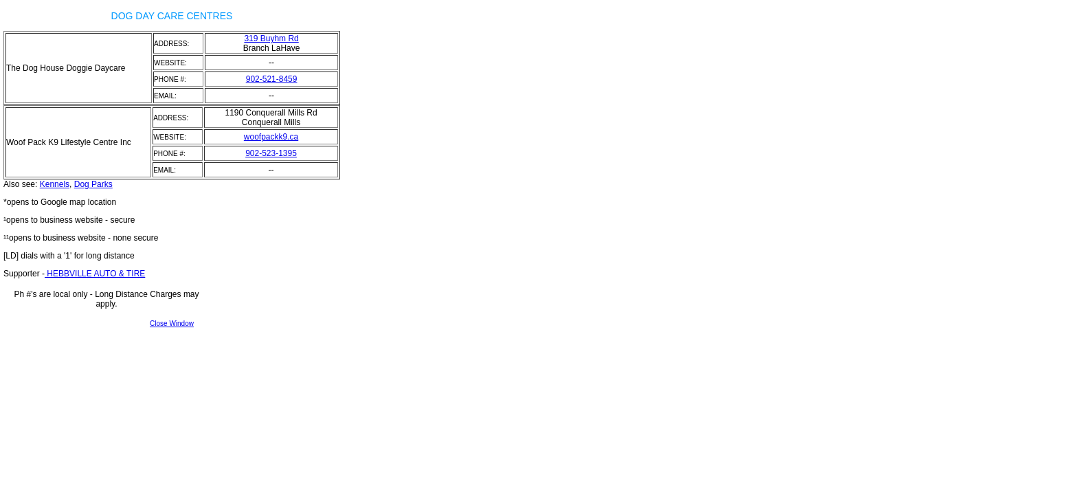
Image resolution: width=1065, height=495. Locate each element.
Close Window (172, 323)
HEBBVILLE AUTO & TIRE (95, 273)
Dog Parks (93, 184)
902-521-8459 (272, 79)
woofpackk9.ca (271, 137)
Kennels (54, 184)
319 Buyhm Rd (271, 38)
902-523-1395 (271, 153)
